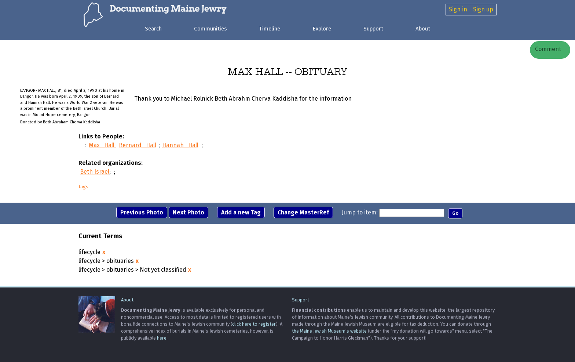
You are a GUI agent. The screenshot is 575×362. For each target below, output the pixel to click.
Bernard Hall (137, 145)
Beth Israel (94, 171)
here (161, 338)
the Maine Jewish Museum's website (329, 331)
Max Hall (102, 145)
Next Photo (188, 212)
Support (373, 28)
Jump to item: (360, 212)
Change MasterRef (303, 212)
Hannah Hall (180, 145)
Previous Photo (141, 212)
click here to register (254, 324)
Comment (547, 49)
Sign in (458, 9)
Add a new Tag (241, 212)
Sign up (483, 9)
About (422, 28)
